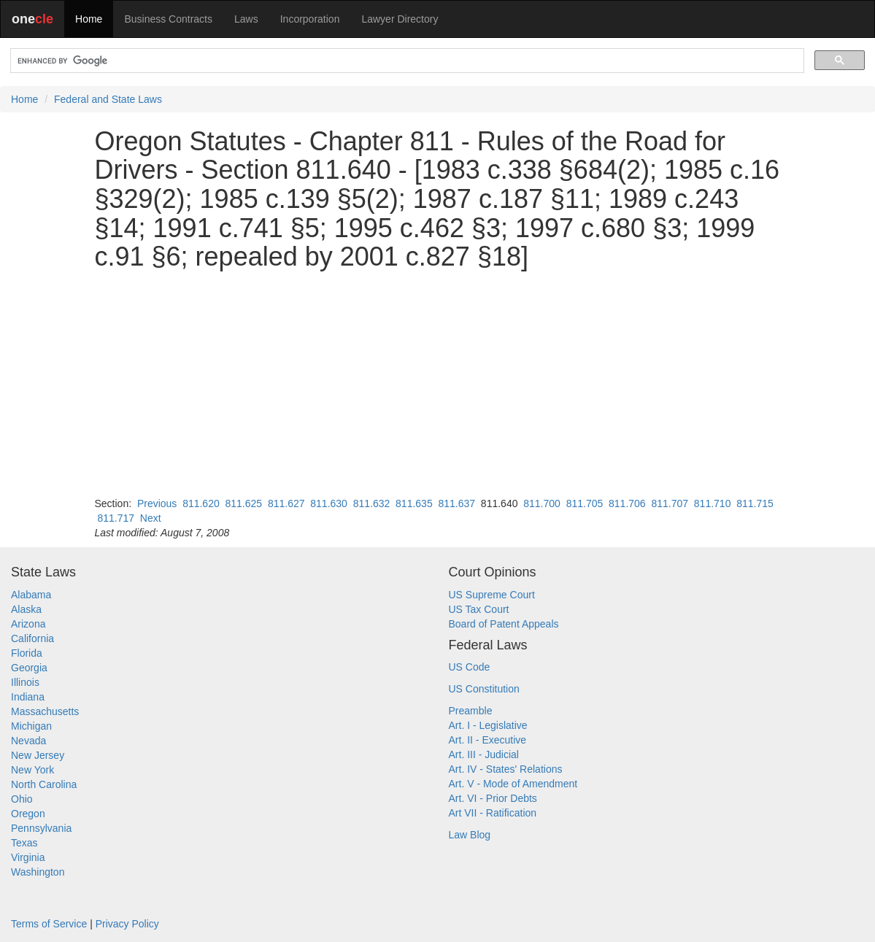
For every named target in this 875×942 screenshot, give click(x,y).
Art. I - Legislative (488, 725)
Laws (246, 19)
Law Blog (470, 835)
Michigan (31, 726)
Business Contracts (168, 19)
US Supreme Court (492, 595)
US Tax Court (479, 609)
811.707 (669, 503)
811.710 (712, 503)
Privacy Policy (127, 924)
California (32, 638)
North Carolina (44, 784)
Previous (157, 503)
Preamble (471, 711)
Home (88, 19)
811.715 (755, 503)
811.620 (201, 503)
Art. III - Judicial (484, 754)
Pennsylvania (41, 828)
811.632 (371, 503)
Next (150, 518)
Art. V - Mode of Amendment (513, 783)
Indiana (28, 697)
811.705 (585, 503)
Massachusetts (45, 711)
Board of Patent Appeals (504, 624)
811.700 (541, 503)
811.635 (414, 503)
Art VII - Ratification (493, 813)
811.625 (244, 503)
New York (32, 770)
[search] (406, 61)
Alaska (26, 609)
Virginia (28, 857)
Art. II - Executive (488, 740)
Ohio (22, 799)
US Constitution (484, 689)
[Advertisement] (438, 384)
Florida (26, 653)
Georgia (29, 667)
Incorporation (310, 19)
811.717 (115, 518)
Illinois (25, 682)
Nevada (28, 740)
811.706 (627, 503)
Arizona (28, 624)
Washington (37, 872)
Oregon (28, 813)
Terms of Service (49, 924)
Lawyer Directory (399, 19)
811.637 (456, 503)
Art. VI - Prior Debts (493, 798)
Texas (24, 843)
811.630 (328, 503)
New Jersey (37, 755)
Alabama (31, 595)
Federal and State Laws (108, 99)
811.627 (286, 503)
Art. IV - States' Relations (506, 769)
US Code (469, 667)
